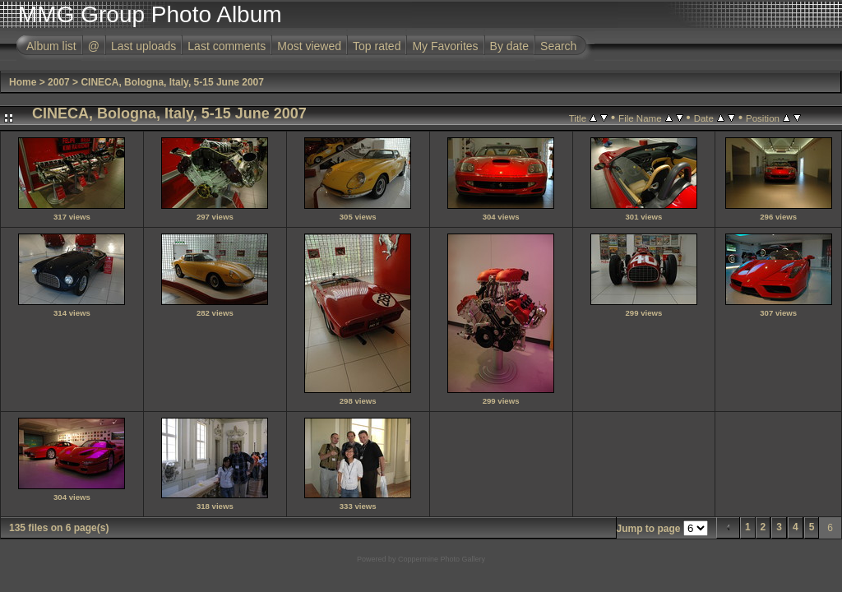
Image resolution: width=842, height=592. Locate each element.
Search (558, 46)
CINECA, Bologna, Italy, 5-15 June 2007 (172, 82)
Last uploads (143, 46)
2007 (59, 82)
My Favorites (445, 46)
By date (509, 46)
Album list (51, 46)
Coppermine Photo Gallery (441, 559)
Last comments (226, 46)
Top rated (376, 46)
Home (22, 82)
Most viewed (309, 46)
